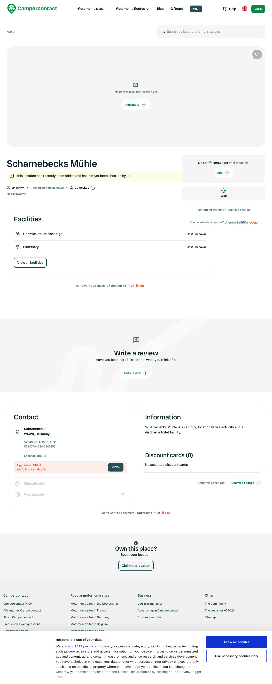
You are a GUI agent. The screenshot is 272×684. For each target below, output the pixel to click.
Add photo (136, 105)
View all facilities (30, 262)
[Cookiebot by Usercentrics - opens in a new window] (27, 676)
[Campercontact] (32, 8)
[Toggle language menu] (244, 9)
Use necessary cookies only (236, 638)
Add (223, 173)
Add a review (136, 373)
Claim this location (136, 565)
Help (229, 9)
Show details (65, 675)
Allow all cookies (237, 624)
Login (258, 9)
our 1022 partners (82, 628)
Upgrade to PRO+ (122, 286)
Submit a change (239, 210)
